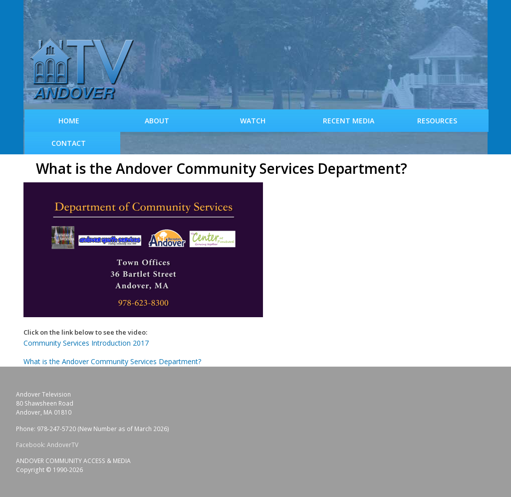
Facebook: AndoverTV (47, 445)
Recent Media (348, 120)
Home (68, 120)
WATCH (252, 120)
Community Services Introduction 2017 (86, 343)
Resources (437, 120)
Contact (68, 143)
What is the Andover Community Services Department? (112, 361)
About (157, 120)
